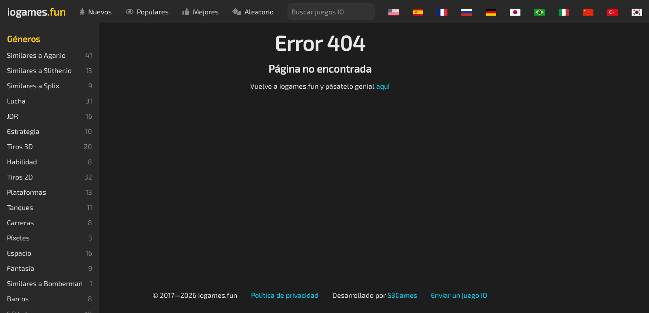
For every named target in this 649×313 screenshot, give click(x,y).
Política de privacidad (284, 295)
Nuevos (95, 11)
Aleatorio (253, 11)
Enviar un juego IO (459, 295)
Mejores (200, 11)
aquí (383, 86)
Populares (147, 11)
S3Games (402, 295)
